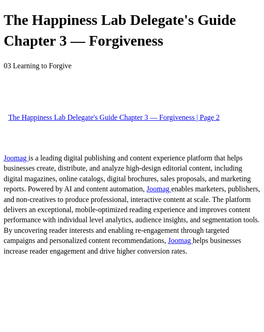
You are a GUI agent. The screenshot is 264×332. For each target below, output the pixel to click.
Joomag (16, 158)
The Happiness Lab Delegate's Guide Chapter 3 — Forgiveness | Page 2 (113, 117)
